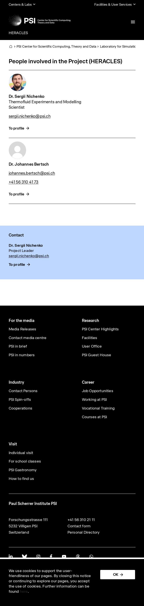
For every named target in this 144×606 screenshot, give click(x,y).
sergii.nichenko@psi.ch (30, 116)
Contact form (79, 526)
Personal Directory (84, 532)
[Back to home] (40, 20)
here (24, 591)
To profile (16, 128)
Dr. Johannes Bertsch (29, 164)
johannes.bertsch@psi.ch (32, 173)
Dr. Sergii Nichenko (27, 96)
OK (115, 574)
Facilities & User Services (113, 4)
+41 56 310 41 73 (24, 182)
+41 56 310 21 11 (81, 520)
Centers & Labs (20, 4)
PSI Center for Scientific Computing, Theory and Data (56, 46)
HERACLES (18, 33)
